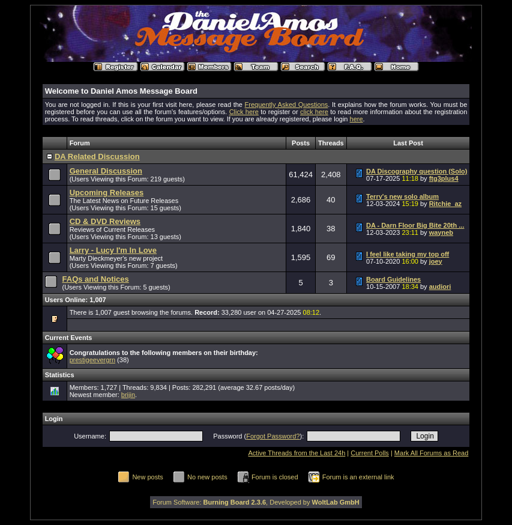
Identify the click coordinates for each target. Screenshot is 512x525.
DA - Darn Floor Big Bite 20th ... (415, 225)
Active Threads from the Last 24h (296, 453)
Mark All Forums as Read (431, 453)
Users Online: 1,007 (75, 299)
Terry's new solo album (402, 196)
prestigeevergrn (92, 359)
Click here (244, 111)
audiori (440, 286)
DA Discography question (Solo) (416, 171)
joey (435, 261)
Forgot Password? (273, 436)
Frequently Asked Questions (286, 104)
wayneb (441, 232)
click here (314, 111)
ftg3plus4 (444, 178)
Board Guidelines (393, 279)
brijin (128, 394)
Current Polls (370, 453)
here (356, 119)
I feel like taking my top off (407, 254)
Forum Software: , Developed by (256, 502)
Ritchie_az (445, 203)
